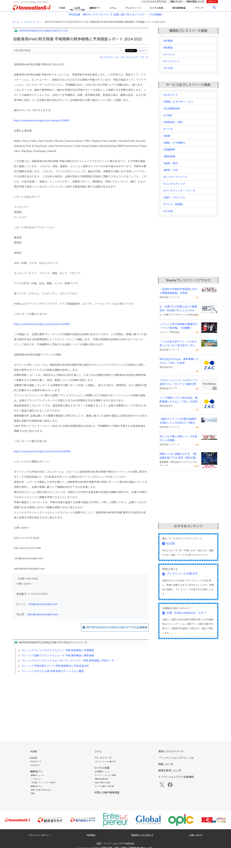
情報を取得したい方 (195, 1)
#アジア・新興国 (173, 204)
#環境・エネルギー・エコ (178, 101)
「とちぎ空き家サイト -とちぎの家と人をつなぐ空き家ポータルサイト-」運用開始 (178, 343)
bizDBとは (35, 765)
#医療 (166, 135)
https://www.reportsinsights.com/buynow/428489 (42, 324)
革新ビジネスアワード (171, 751)
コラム (113, 8)
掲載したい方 (176, 1)
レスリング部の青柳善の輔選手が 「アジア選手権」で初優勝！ (178, 326)
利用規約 (90, 835)
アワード (199, 8)
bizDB (77, 8)
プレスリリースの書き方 (182, 573)
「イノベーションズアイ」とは (176, 757)
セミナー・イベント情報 (105, 775)
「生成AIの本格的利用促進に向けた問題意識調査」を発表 (178, 291)
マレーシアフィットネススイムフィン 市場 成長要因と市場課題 (57, 650)
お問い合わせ (196, 835)
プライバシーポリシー (39, 835)
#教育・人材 (170, 170)
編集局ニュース (37, 775)
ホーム (16, 22)
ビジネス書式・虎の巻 (104, 786)
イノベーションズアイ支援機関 (176, 776)
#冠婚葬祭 (169, 149)
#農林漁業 (169, 156)
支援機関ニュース (102, 772)
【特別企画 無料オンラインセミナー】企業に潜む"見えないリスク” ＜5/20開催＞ (115, 14)
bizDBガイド (36, 761)
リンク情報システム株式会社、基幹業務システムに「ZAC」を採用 (178, 399)
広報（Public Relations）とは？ (186, 612)
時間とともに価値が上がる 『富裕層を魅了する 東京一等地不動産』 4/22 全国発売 (177, 456)
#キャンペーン (171, 61)
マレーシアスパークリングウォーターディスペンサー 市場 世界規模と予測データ (67, 660)
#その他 (168, 68)
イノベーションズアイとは (154, 1)
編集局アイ (94, 8)
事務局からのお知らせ (142, 835)
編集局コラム (36, 786)
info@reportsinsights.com (43, 604)
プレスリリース (133, 8)
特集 (32, 793)
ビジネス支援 (156, 8)
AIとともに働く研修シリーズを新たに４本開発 (178, 438)
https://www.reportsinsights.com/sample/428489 (41, 120)
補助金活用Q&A (101, 779)
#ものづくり (170, 94)
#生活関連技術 (171, 108)
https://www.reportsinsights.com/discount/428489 (42, 451)
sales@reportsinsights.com (42, 614)
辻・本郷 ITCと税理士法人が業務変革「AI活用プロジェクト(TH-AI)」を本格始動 (178, 308)
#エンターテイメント (175, 177)
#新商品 (168, 47)
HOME (62, 8)
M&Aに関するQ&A (102, 782)
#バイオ (168, 129)
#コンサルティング (109, 57)
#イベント (169, 54)
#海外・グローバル (174, 197)
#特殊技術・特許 (173, 122)
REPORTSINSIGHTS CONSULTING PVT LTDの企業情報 (116, 627)
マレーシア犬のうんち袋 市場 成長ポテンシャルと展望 (52, 671)
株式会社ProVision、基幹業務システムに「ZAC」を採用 (178, 361)
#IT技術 (167, 115)
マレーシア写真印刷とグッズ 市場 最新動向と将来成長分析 (55, 665)
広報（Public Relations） (41, 790)
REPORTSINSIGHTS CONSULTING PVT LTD (44, 30)
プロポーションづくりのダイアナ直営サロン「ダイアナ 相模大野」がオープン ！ (178, 382)
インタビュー (36, 779)
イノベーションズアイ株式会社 (118, 843)
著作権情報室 (179, 8)
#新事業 (168, 40)
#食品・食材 (170, 163)
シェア (143, 50)
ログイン (212, 1)
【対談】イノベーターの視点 (43, 782)
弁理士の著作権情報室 (107, 792)
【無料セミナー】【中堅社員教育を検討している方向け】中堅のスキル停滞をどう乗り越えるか (178, 421)
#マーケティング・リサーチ (135, 57)
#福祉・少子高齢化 (174, 142)
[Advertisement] (81, 704)
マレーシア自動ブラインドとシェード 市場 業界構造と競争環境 (57, 655)
